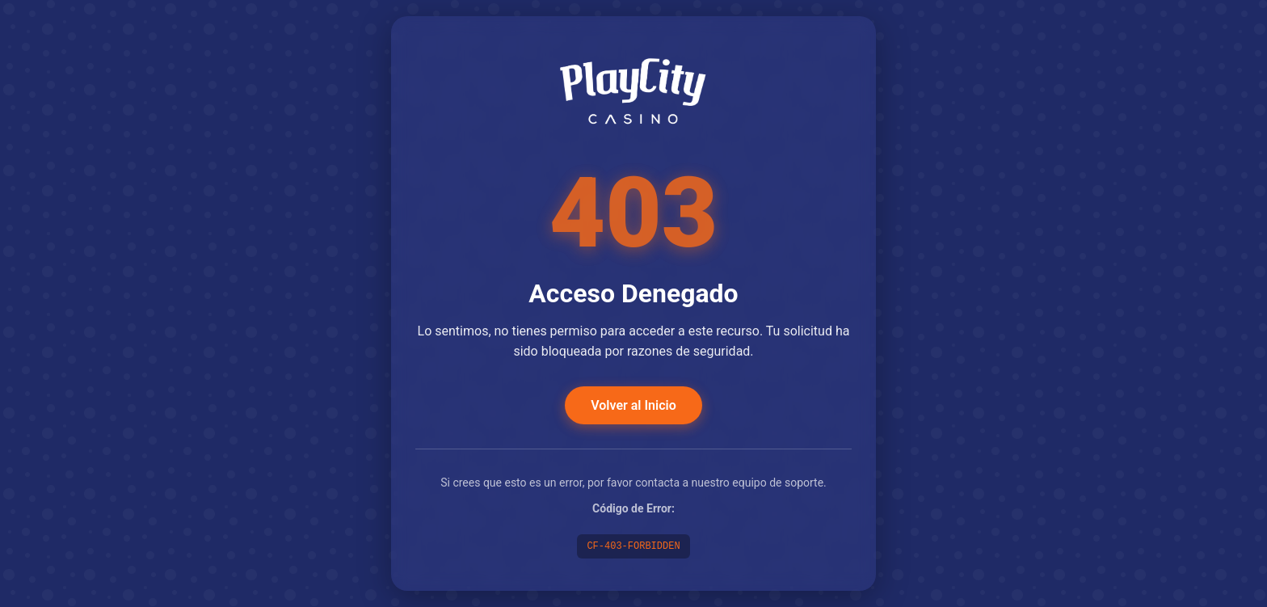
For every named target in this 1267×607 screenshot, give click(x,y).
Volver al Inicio (633, 405)
